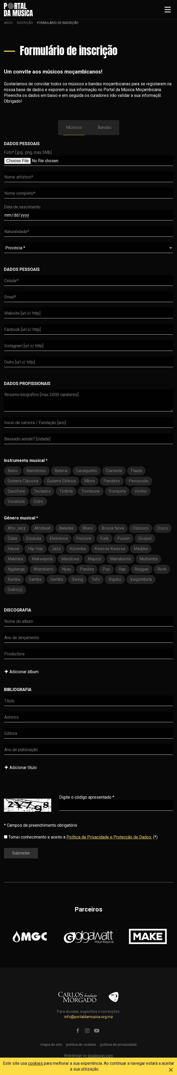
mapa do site (51, 1044)
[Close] (171, 1069)
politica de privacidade (118, 1044)
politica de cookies (81, 1044)
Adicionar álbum (21, 671)
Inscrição (25, 23)
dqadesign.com (100, 1055)
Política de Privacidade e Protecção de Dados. (109, 837)
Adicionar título (20, 767)
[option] (29, 936)
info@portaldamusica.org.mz (88, 1017)
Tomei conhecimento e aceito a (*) (81, 837)
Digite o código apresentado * (86, 797)
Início (8, 23)
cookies (35, 1063)
